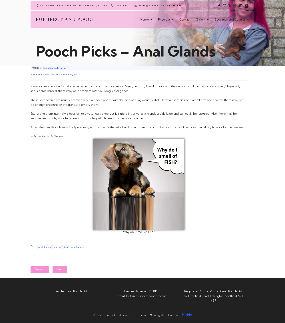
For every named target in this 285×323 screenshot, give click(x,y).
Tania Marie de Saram (55, 68)
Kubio (187, 314)
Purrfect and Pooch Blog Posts (63, 74)
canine (57, 247)
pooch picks (77, 247)
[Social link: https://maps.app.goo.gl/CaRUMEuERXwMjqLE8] (246, 6)
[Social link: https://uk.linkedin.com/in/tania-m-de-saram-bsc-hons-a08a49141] (241, 6)
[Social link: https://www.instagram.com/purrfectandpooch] (224, 6)
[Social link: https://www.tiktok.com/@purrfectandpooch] (235, 6)
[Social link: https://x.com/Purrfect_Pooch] (230, 6)
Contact (184, 19)
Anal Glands (44, 247)
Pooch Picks (37, 74)
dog (65, 247)
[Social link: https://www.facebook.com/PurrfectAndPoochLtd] (219, 6)
